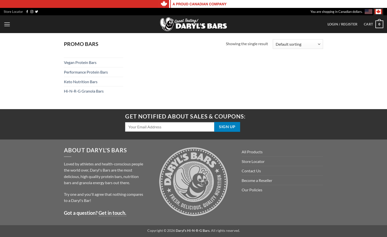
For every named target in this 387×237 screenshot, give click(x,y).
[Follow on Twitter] (36, 12)
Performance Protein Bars (86, 72)
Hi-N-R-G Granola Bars (84, 91)
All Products (252, 151)
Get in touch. (112, 213)
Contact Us (251, 170)
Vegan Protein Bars (80, 62)
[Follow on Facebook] (27, 12)
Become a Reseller (257, 180)
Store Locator (13, 12)
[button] (7, 24)
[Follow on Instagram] (31, 12)
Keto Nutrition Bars (80, 81)
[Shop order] (298, 44)
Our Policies (252, 189)
